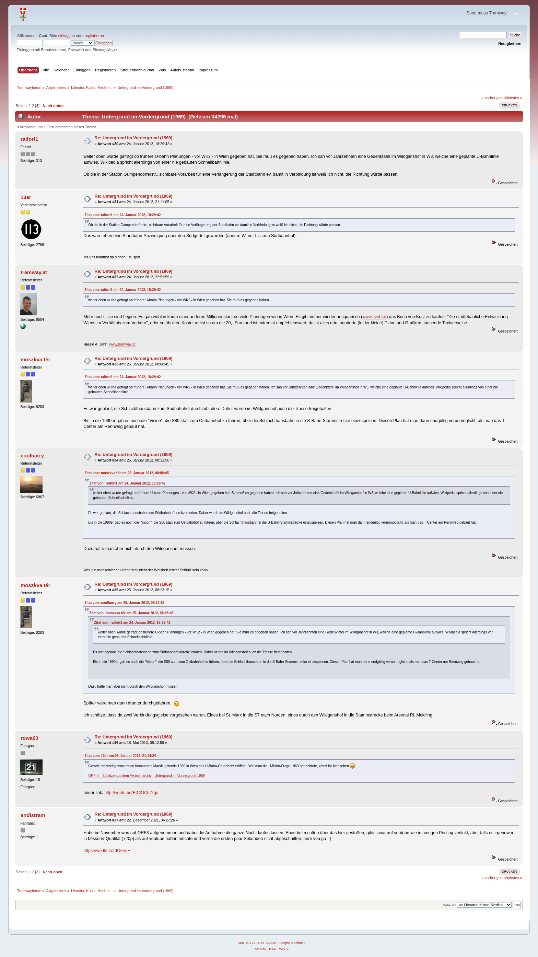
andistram (33, 815)
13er (26, 197)
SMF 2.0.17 (247, 943)
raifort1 (29, 139)
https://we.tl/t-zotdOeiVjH (106, 850)
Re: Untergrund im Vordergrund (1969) (133, 138)
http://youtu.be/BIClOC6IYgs (131, 792)
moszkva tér (35, 359)
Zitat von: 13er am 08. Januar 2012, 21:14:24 (120, 756)
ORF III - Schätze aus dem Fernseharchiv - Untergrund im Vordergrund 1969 (146, 776)
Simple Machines (292, 943)
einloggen (66, 36)
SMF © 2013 (268, 943)
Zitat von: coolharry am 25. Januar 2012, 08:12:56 (124, 603)
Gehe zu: (449, 905)
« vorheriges (492, 98)
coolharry (32, 455)
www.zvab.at (374, 316)
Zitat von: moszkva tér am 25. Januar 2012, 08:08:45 (126, 473)
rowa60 (29, 738)
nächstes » (513, 98)
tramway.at (34, 272)
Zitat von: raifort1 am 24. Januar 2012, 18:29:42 (122, 215)
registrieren (94, 36)
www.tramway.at (122, 344)
